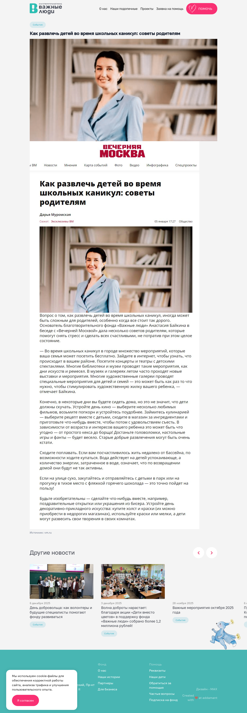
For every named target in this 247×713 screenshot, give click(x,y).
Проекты (146, 9)
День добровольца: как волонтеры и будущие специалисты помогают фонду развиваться (61, 612)
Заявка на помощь (169, 9)
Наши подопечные (124, 9)
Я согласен (25, 700)
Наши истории (109, 677)
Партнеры (105, 683)
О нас (103, 9)
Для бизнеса (107, 689)
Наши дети (157, 677)
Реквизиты (157, 670)
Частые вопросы (162, 694)
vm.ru (48, 532)
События (38, 24)
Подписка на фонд (163, 700)
